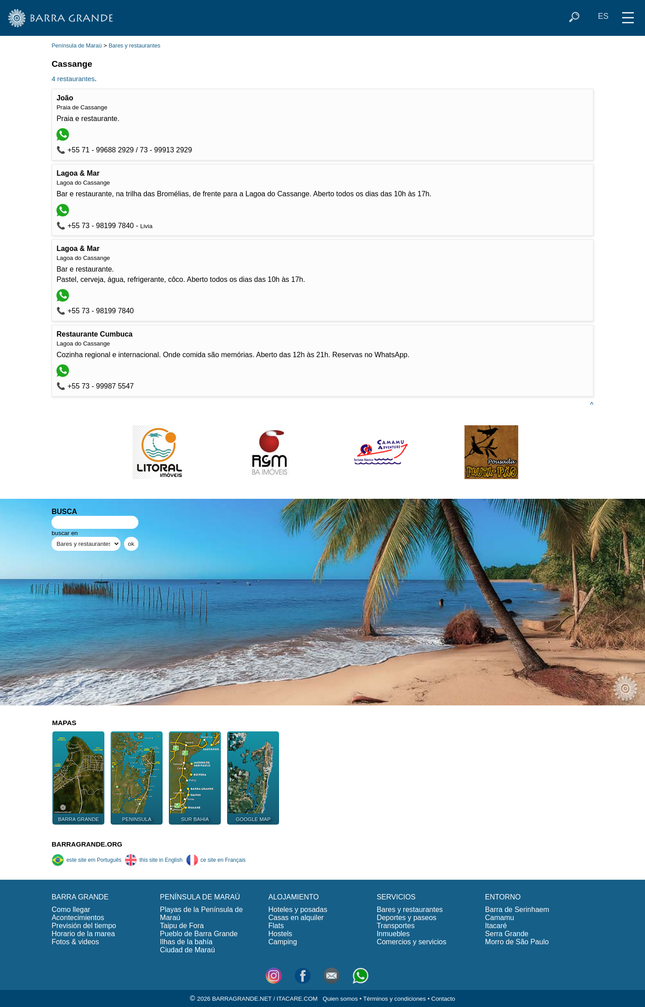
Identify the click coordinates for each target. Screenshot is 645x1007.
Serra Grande (507, 934)
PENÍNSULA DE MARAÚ (200, 897)
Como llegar (71, 909)
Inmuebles (393, 934)
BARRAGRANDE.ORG (87, 844)
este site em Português (86, 860)
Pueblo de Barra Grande (198, 934)
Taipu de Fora (182, 925)
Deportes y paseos (406, 917)
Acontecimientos (78, 917)
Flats (276, 925)
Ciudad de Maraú (187, 950)
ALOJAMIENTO (293, 897)
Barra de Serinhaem (517, 909)
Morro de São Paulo (517, 942)
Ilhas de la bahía (186, 942)
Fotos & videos (75, 942)
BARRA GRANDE (80, 897)
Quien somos (340, 998)
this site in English (153, 860)
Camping (282, 942)
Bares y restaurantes (134, 46)
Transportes (396, 925)
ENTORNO (503, 897)
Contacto (443, 998)
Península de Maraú (77, 46)
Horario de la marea (83, 934)
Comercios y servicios (412, 942)
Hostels (280, 934)
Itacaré (496, 925)
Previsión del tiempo (84, 925)
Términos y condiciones (394, 998)
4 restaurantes (73, 78)
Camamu (499, 917)
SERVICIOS (396, 897)
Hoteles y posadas (297, 909)
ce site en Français (216, 860)
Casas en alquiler (296, 917)
